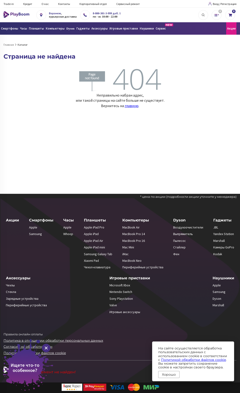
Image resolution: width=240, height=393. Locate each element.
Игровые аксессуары (124, 312)
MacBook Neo (132, 260)
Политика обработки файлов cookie (35, 353)
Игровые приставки (129, 278)
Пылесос (179, 241)
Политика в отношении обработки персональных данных (53, 340)
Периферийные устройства (142, 267)
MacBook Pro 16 (133, 241)
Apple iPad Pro (94, 227)
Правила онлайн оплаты (23, 334)
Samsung (35, 234)
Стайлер (179, 247)
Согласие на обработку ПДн (28, 346)
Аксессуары (18, 278)
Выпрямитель (183, 234)
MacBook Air (131, 227)
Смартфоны (41, 220)
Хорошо (169, 374)
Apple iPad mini (94, 247)
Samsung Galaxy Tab (98, 254)
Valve (113, 305)
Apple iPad (91, 234)
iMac (125, 254)
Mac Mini (128, 247)
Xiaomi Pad (91, 260)
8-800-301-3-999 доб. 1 (107, 13)
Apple (33, 227)
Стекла (11, 292)
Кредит (27, 4)
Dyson (179, 220)
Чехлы (10, 285)
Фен (176, 254)
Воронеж (55, 13)
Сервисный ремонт (128, 4)
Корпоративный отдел (93, 4)
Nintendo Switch (120, 292)
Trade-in (9, 4)
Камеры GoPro (223, 247)
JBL (215, 227)
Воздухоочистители (188, 227)
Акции (231, 28)
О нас (45, 4)
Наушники (223, 278)
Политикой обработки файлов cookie (193, 360)
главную (132, 105)
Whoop (68, 234)
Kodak (217, 254)
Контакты (64, 4)
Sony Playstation (121, 298)
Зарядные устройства (22, 298)
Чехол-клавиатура (97, 267)
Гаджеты (222, 220)
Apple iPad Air (93, 241)
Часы (68, 220)
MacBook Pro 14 (133, 234)
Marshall (219, 241)
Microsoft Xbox (119, 285)
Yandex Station (223, 234)
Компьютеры (135, 220)
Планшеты (95, 220)
